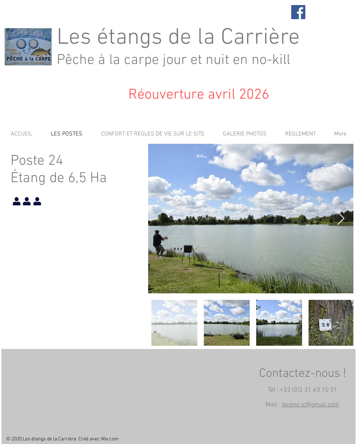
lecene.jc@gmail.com (310, 405)
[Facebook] (298, 12)
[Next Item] (341, 219)
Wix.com (110, 439)
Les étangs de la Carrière (178, 38)
